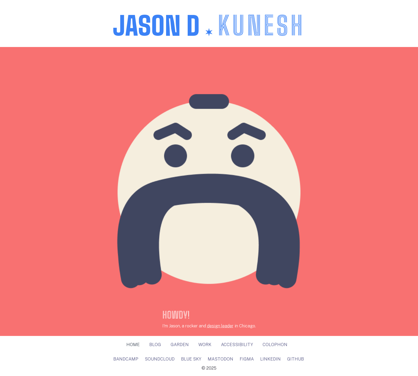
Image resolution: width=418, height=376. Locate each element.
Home (133, 344)
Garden (180, 344)
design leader (220, 325)
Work (204, 344)
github (295, 359)
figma (247, 359)
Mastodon (220, 359)
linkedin (270, 359)
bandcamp (125, 359)
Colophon (275, 344)
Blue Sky (191, 359)
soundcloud (160, 359)
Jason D (209, 25)
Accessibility (237, 344)
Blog (155, 344)
